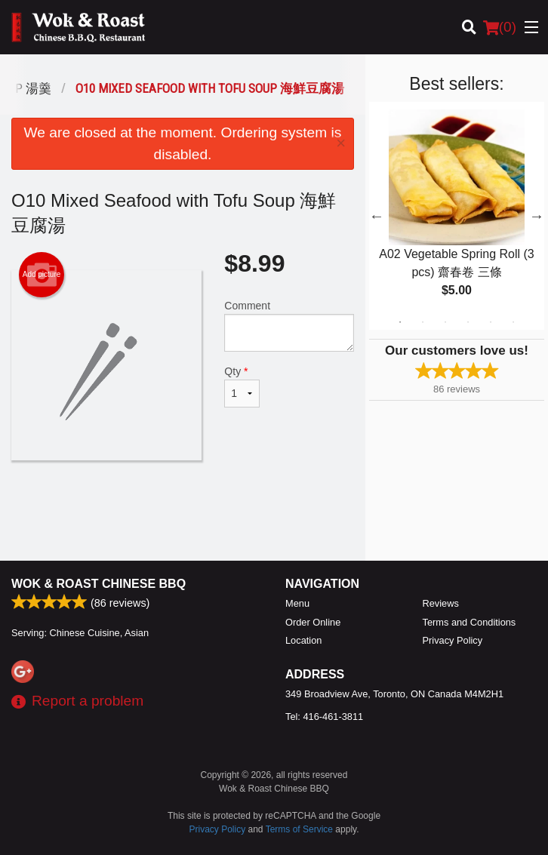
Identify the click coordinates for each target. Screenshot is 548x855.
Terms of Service (299, 829)
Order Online (312, 622)
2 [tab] (422, 322)
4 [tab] (468, 322)
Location (303, 640)
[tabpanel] (456, 216)
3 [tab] (445, 322)
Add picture (42, 274)
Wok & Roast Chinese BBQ (98, 583)
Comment (289, 326)
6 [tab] (513, 322)
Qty (242, 386)
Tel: (324, 716)
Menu (297, 603)
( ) (499, 27)
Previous (376, 215)
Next (536, 215)
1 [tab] (400, 322)
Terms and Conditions (469, 622)
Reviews (441, 603)
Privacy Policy (453, 640)
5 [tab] (490, 322)
